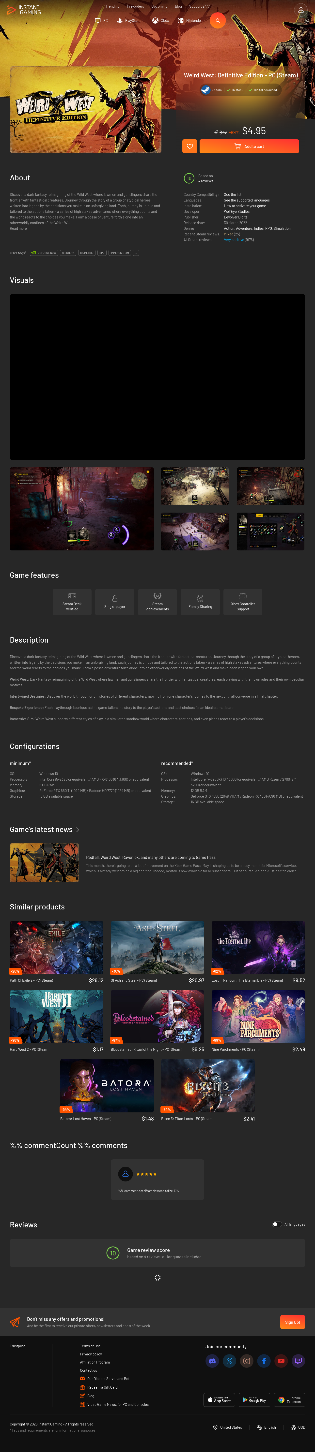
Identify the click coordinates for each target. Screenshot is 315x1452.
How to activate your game (245, 205)
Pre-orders (135, 6)
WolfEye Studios (237, 211)
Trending (113, 6)
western (68, 252)
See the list (232, 194)
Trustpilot (17, 1346)
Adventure (244, 228)
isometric (87, 252)
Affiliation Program (95, 1362)
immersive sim (119, 252)
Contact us (88, 1370)
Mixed (229, 234)
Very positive (234, 239)
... (136, 252)
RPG (268, 228)
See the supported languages (247, 200)
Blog (178, 6)
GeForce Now (47, 252)
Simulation (282, 228)
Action (229, 228)
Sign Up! (292, 1322)
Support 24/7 (199, 6)
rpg (102, 252)
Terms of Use (90, 1346)
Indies (259, 228)
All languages (288, 1224)
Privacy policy (91, 1354)
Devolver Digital (236, 217)
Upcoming (159, 6)
